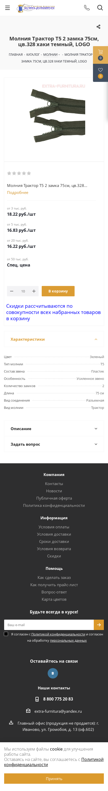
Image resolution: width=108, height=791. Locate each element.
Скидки (54, 555)
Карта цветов (54, 599)
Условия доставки (54, 534)
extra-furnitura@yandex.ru (58, 711)
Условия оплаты (54, 526)
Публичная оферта (54, 498)
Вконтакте (53, 673)
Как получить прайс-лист (54, 584)
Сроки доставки (54, 541)
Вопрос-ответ (54, 591)
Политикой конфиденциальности (58, 634)
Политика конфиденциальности (54, 505)
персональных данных (68, 640)
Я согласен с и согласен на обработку (57, 637)
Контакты (54, 483)
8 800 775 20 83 (58, 699)
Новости (54, 490)
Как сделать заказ (54, 577)
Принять (54, 778)
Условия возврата (54, 548)
